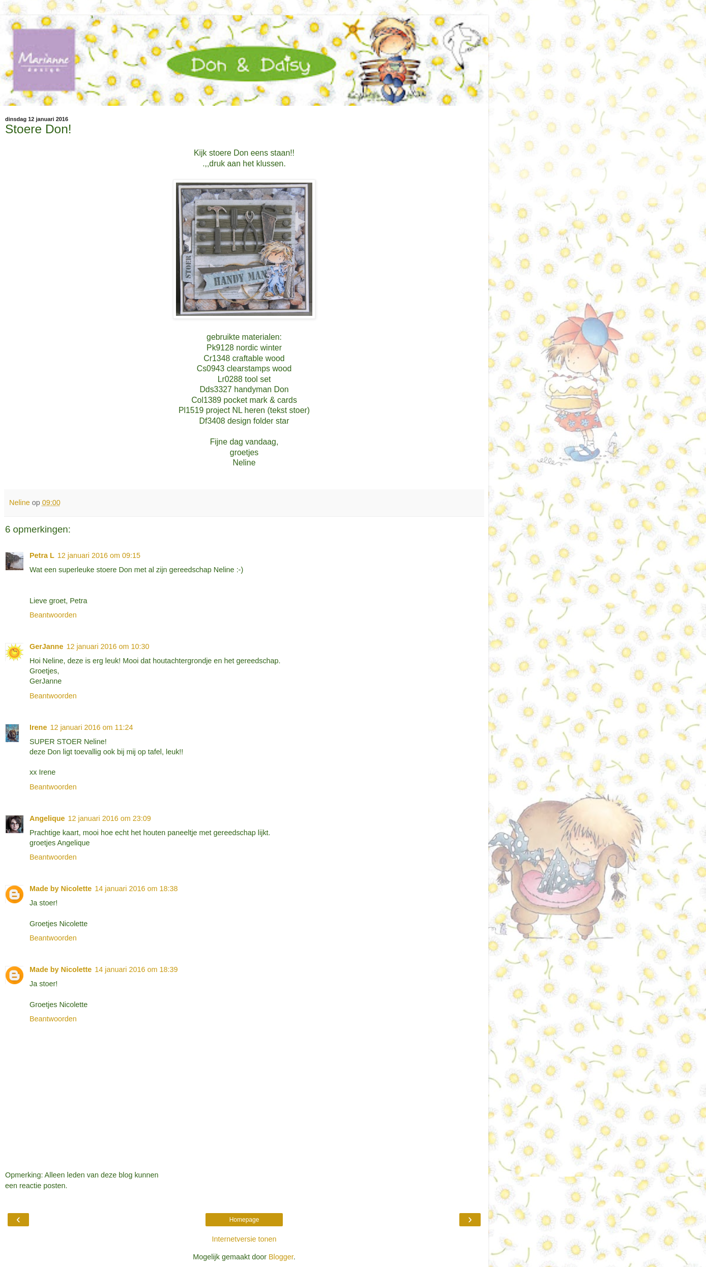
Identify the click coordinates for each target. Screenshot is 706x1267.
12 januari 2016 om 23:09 (109, 818)
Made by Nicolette (61, 889)
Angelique (47, 818)
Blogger (281, 1257)
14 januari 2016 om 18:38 (136, 889)
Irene (38, 727)
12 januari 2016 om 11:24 (91, 727)
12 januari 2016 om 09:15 (98, 555)
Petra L (42, 555)
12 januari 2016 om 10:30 (107, 646)
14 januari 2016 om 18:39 (136, 969)
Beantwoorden (53, 615)
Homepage (244, 1219)
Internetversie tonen (244, 1239)
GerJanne (46, 646)
